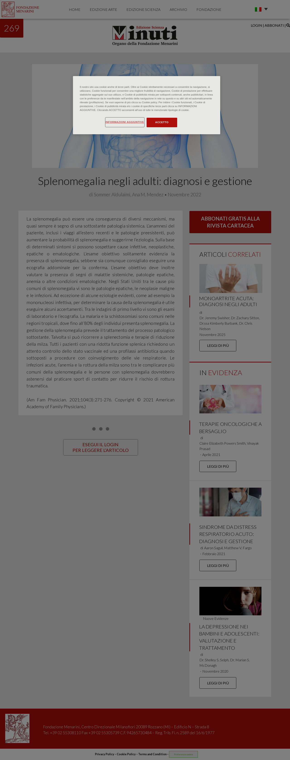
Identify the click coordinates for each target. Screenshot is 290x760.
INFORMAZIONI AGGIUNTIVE (125, 122)
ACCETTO (162, 122)
